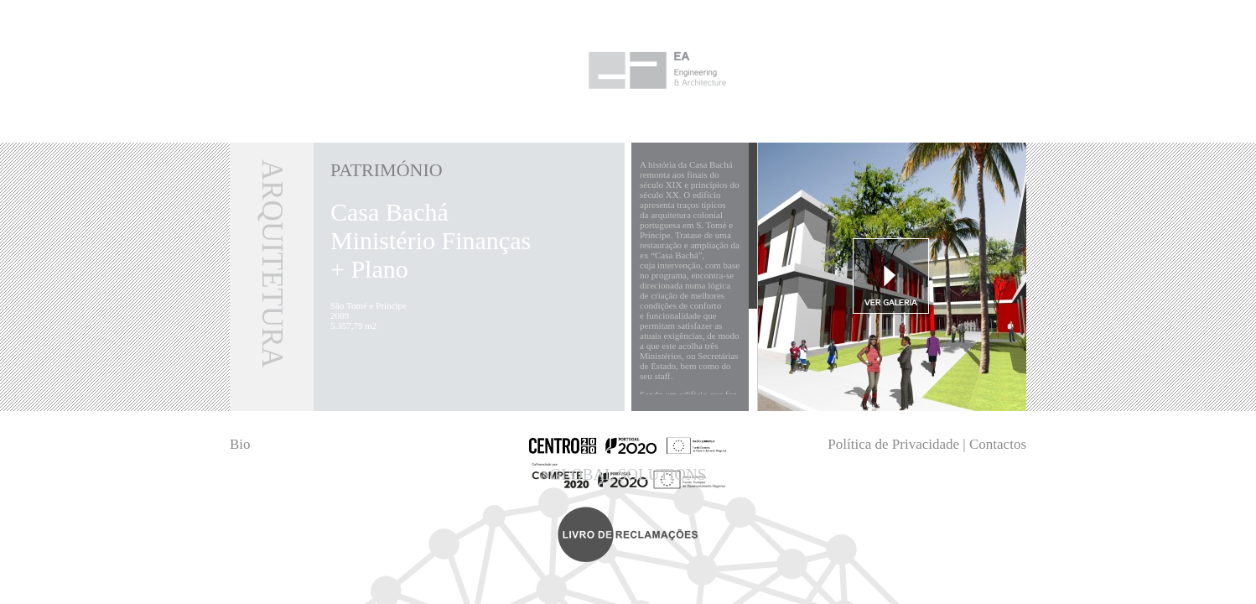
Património (386, 169)
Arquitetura (272, 263)
